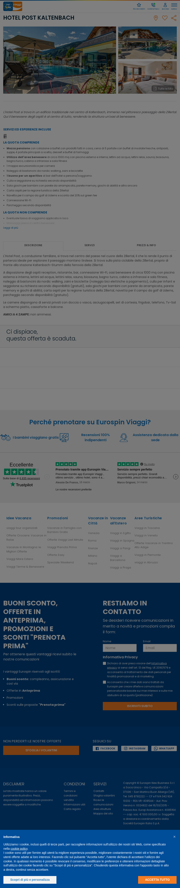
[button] (174, 836)
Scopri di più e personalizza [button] (30, 879)
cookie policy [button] (18, 848)
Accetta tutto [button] (157, 879)
